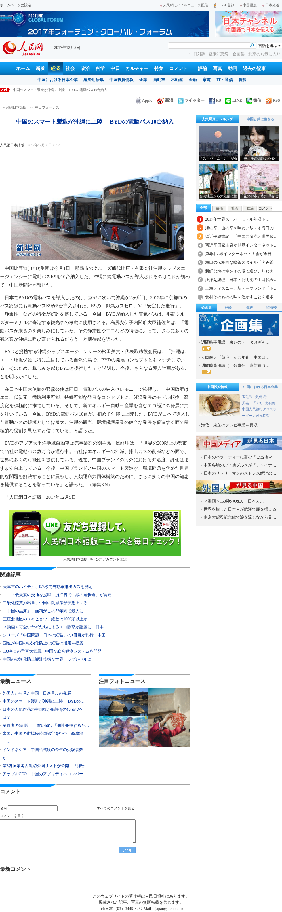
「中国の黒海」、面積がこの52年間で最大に (43, 611)
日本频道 (270, 5)
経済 (55, 68)
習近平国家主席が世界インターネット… (241, 245)
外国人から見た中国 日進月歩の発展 (42, 90)
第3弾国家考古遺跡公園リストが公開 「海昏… (46, 766)
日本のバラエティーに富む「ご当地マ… (240, 457)
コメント (178, 68)
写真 (217, 68)
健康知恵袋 (219, 54)
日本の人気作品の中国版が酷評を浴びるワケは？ (43, 713)
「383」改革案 (263, 403)
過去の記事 (254, 68)
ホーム (23, 68)
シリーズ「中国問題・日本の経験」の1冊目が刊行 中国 (54, 635)
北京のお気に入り (264, 54)
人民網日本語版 (14, 107)
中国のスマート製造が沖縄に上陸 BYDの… (44, 701)
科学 (100, 68)
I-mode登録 (224, 5)
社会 (70, 68)
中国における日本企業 (57, 80)
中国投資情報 (121, 80)
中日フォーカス (47, 107)
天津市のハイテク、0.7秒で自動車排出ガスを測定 (48, 587)
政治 (85, 68)
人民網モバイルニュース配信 (184, 5)
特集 (158, 68)
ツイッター (191, 100)
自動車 (159, 80)
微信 (253, 100)
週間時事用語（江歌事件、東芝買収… (235, 368)
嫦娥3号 (261, 397)
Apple (144, 100)
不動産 (177, 80)
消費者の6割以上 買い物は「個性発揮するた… (46, 725)
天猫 (246, 403)
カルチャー (136, 68)
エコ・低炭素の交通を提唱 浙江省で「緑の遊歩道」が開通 (57, 595)
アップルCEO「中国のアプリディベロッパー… (45, 774)
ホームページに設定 (15, 5)
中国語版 (248, 5)
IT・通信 (224, 80)
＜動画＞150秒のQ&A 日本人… (234, 501)
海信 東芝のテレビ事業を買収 (229, 425)
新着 (40, 68)
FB (215, 100)
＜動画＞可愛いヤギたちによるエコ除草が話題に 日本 (53, 627)
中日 (115, 68)
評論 (202, 68)
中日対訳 (197, 54)
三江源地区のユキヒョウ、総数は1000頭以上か (45, 619)
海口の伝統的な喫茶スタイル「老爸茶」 (241, 262)
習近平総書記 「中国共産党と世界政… (241, 236)
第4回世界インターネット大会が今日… (240, 254)
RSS (273, 100)
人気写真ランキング (217, 119)
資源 (243, 80)
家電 (207, 80)
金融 (193, 80)
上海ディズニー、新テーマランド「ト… (241, 288)
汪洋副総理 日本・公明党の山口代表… (241, 280)
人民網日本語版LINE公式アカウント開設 (95, 535)
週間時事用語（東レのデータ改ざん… (235, 345)
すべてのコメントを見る (116, 808)
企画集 (239, 54)
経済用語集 (93, 80)
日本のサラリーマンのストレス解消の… (240, 473)
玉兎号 (247, 397)
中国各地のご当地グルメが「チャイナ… (240, 465)
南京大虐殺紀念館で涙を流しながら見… (240, 517)
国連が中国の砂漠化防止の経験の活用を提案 (43, 643)
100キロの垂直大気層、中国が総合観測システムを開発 (52, 651)
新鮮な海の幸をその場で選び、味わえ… (241, 271)
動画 (232, 68)
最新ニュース (15, 681)
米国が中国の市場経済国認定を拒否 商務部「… (43, 737)
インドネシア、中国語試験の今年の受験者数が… (43, 754)
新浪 (165, 100)
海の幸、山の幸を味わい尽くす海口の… (241, 228)
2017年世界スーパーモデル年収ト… (237, 219)
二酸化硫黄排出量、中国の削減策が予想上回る (45, 603)
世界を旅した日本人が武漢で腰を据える (240, 509)
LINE (233, 100)
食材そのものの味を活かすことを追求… (241, 297)
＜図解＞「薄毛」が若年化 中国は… (235, 357)
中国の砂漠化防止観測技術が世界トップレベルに (47, 659)
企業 (143, 80)
